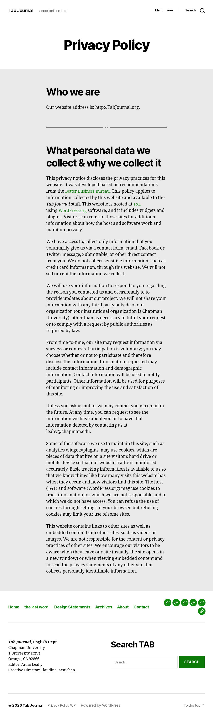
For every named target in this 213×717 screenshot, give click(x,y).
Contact (150, 606)
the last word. (39, 606)
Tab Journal (21, 10)
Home (14, 606)
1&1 (137, 204)
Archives (111, 606)
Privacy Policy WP (64, 705)
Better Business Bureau (89, 191)
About (131, 606)
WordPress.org (73, 210)
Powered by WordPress (105, 705)
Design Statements (77, 606)
